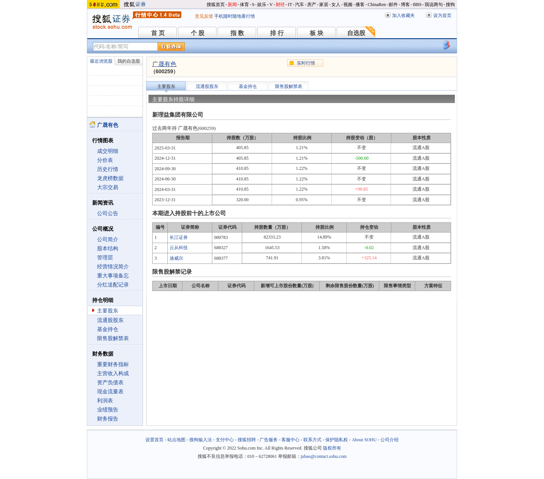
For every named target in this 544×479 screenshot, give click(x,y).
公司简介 (107, 239)
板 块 (316, 33)
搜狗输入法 (200, 439)
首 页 (158, 33)
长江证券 (179, 237)
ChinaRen (377, 4)
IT (290, 4)
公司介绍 (389, 439)
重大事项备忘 (113, 276)
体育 (244, 4)
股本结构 (107, 248)
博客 (405, 4)
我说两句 (434, 4)
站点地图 (176, 439)
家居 (323, 4)
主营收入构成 (113, 373)
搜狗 (450, 4)
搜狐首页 (216, 4)
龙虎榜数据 (110, 178)
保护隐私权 (336, 439)
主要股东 (107, 311)
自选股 (356, 33)
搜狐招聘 (247, 439)
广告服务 (269, 439)
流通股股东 (110, 320)
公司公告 (107, 213)
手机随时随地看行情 (234, 16)
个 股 (197, 33)
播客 (360, 4)
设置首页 (154, 439)
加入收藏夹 (403, 15)
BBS (417, 4)
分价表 (105, 160)
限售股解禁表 (113, 338)
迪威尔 (176, 258)
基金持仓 (107, 329)
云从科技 (179, 247)
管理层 (105, 257)
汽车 (299, 4)
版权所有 (332, 448)
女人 (335, 4)
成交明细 (107, 151)
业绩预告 (107, 410)
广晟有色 (164, 64)
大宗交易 (107, 187)
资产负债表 (110, 382)
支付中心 (225, 439)
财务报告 (107, 419)
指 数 (237, 33)
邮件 (393, 4)
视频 (347, 4)
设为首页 (442, 15)
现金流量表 (110, 391)
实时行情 (306, 63)
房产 (311, 4)
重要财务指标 (113, 364)
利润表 (105, 401)
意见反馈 (204, 16)
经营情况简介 (113, 267)
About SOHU (364, 439)
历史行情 (107, 169)
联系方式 (312, 439)
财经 (280, 4)
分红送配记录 (113, 285)
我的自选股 (128, 61)
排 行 (277, 33)
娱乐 (261, 4)
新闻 (232, 4)
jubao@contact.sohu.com (324, 456)
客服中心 (290, 439)
